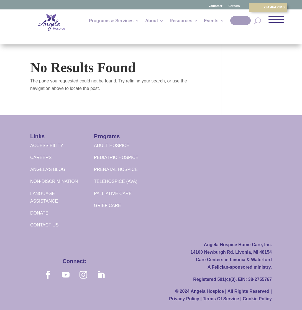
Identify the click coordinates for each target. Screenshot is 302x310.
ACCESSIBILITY (46, 145)
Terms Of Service (221, 298)
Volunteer (215, 5)
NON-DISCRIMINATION (54, 181)
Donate (240, 20)
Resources (181, 21)
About (151, 21)
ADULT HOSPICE (111, 145)
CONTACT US (44, 225)
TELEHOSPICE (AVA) (115, 181)
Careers (234, 5)
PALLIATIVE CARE (113, 193)
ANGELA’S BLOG (47, 169)
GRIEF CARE (107, 205)
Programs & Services (111, 21)
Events (211, 21)
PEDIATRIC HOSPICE (116, 157)
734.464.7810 (274, 7)
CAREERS (41, 157)
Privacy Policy (184, 298)
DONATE (39, 213)
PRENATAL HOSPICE (116, 169)
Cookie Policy (257, 298)
